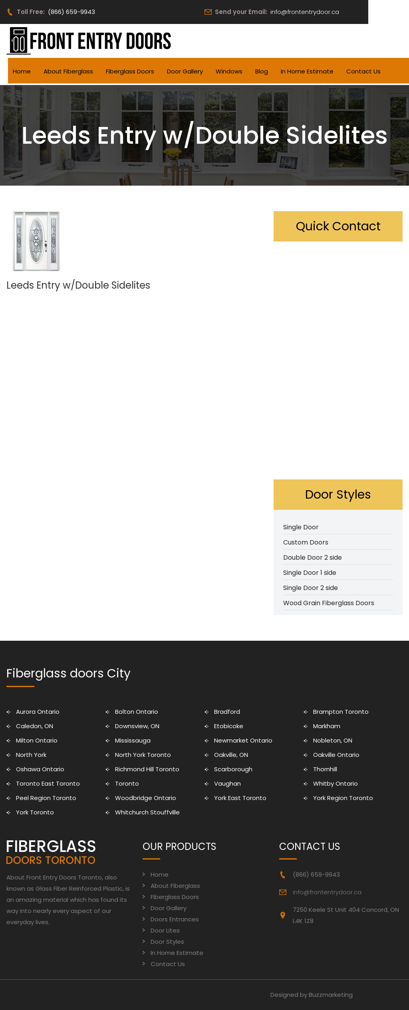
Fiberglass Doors (130, 71)
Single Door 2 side (310, 587)
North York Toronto (143, 755)
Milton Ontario (37, 740)
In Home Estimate (307, 71)
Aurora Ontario (38, 711)
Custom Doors (305, 542)
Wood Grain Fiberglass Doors (328, 603)
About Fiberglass (68, 71)
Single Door (301, 527)
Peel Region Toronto (46, 798)
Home (22, 71)
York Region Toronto (343, 798)
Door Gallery (185, 71)
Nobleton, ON (332, 740)
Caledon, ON (34, 726)
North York (31, 755)
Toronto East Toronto (48, 783)
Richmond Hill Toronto (147, 769)
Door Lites (165, 930)
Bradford (227, 711)
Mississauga (133, 740)
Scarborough (233, 769)
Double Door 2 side (312, 557)
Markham (326, 726)
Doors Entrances (175, 919)
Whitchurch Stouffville (147, 812)
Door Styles (167, 941)
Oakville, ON (231, 755)
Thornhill (325, 769)
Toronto (127, 783)
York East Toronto (240, 798)
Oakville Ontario (336, 755)
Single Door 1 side (309, 572)
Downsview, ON (137, 726)
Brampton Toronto (341, 711)
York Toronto (35, 812)
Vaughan (227, 783)
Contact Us (363, 71)
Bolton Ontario (136, 711)
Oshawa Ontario (40, 769)
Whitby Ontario (335, 783)
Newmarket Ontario (243, 740)
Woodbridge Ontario (145, 798)
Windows (229, 71)
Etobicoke (228, 726)
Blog (261, 71)
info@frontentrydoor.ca (304, 12)
